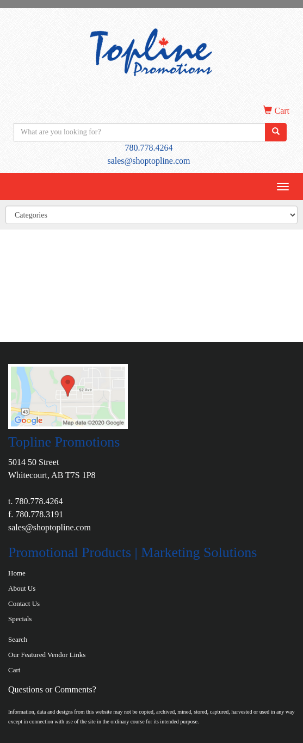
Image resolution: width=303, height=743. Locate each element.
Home (17, 573)
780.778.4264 (149, 147)
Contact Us (24, 603)
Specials (20, 619)
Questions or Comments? (52, 689)
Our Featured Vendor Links (46, 655)
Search (17, 639)
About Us (21, 588)
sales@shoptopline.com (148, 160)
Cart (14, 670)
